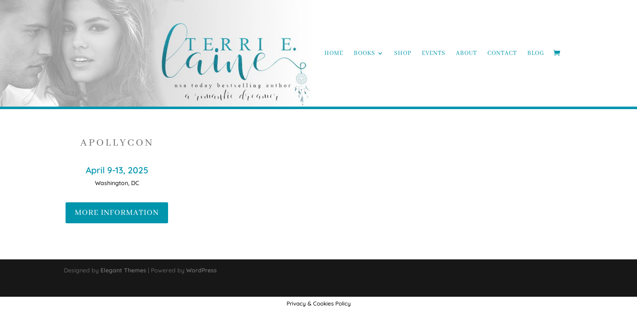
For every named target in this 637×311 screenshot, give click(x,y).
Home (333, 53)
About (466, 53)
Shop (402, 53)
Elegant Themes (123, 270)
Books (364, 53)
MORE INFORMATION (117, 213)
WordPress (201, 270)
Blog (535, 53)
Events (433, 53)
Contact (502, 53)
